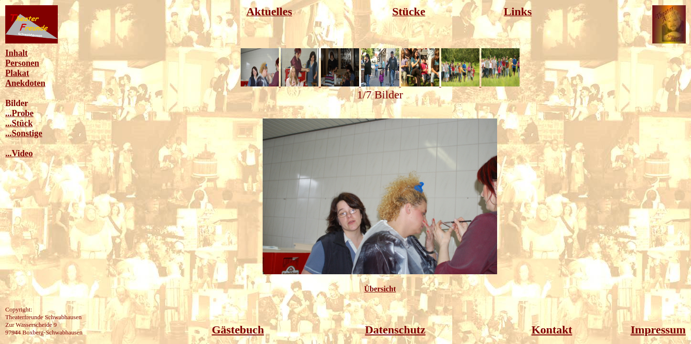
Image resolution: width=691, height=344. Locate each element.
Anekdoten (25, 83)
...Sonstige (24, 133)
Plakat (17, 73)
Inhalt (16, 53)
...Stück (19, 123)
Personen (22, 63)
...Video (19, 153)
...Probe (19, 113)
